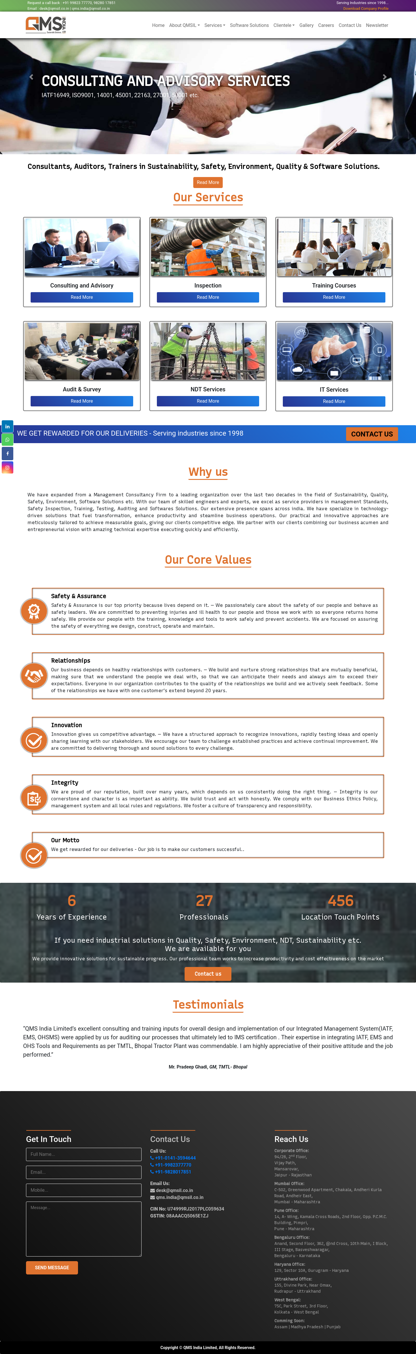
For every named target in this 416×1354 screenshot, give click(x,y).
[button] (31, 77)
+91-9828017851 (170, 1172)
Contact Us (350, 25)
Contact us (208, 974)
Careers (326, 25)
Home (159, 25)
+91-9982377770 (170, 1165)
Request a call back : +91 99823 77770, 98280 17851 (71, 3)
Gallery (306, 25)
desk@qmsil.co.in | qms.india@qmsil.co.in (75, 8)
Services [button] (213, 25)
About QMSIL (182, 25)
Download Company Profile (366, 8)
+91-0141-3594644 (173, 1158)
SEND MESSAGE (52, 1267)
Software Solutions (249, 25)
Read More (208, 182)
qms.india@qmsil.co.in (177, 1197)
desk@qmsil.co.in (171, 1190)
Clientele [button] (282, 25)
